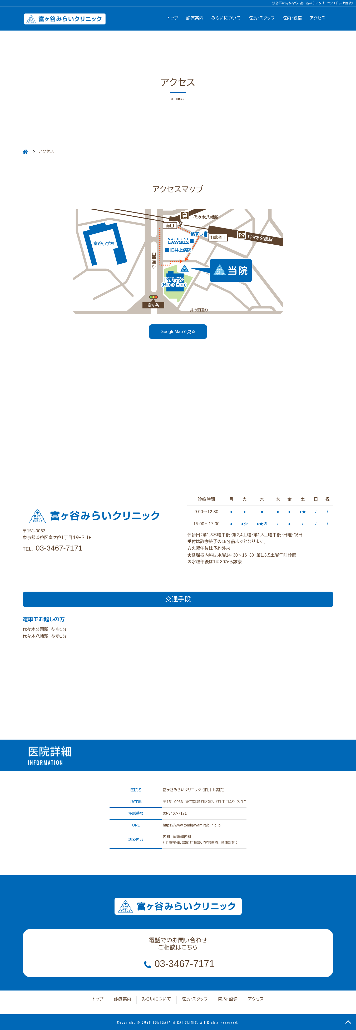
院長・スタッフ (262, 18)
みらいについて (226, 18)
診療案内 (194, 18)
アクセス (317, 18)
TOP (348, 1022)
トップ (172, 18)
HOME (25, 152)
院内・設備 (292, 18)
